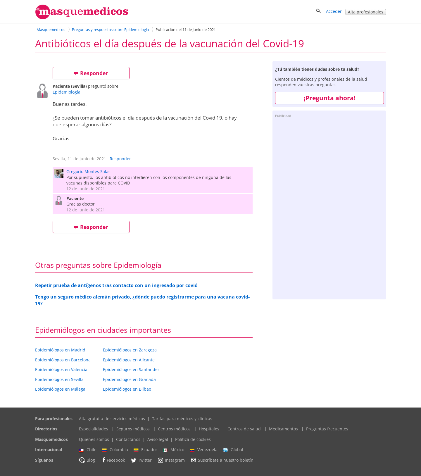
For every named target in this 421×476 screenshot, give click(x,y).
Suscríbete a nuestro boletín (221, 460)
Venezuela (204, 450)
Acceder (334, 11)
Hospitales (209, 429)
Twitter (141, 460)
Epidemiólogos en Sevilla (59, 379)
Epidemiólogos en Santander (131, 369)
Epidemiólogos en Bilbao (127, 389)
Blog (87, 460)
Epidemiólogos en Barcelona (63, 360)
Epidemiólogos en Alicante (129, 360)
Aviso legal (157, 439)
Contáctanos (128, 439)
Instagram (171, 460)
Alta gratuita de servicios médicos (112, 418)
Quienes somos (94, 439)
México (173, 450)
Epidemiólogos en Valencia (61, 369)
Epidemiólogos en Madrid (60, 350)
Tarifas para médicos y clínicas (182, 418)
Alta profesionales (365, 12)
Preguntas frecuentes (327, 429)
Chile (87, 450)
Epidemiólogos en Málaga (60, 389)
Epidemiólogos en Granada (129, 379)
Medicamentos (283, 429)
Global (233, 450)
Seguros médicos (133, 429)
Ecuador (145, 450)
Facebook (113, 460)
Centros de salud (244, 429)
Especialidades (93, 429)
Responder (91, 73)
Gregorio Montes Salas (88, 171)
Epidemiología (66, 92)
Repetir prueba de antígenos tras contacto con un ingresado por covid (116, 285)
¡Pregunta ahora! (330, 98)
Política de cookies (193, 439)
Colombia (115, 450)
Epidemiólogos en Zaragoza (130, 350)
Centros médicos (174, 429)
